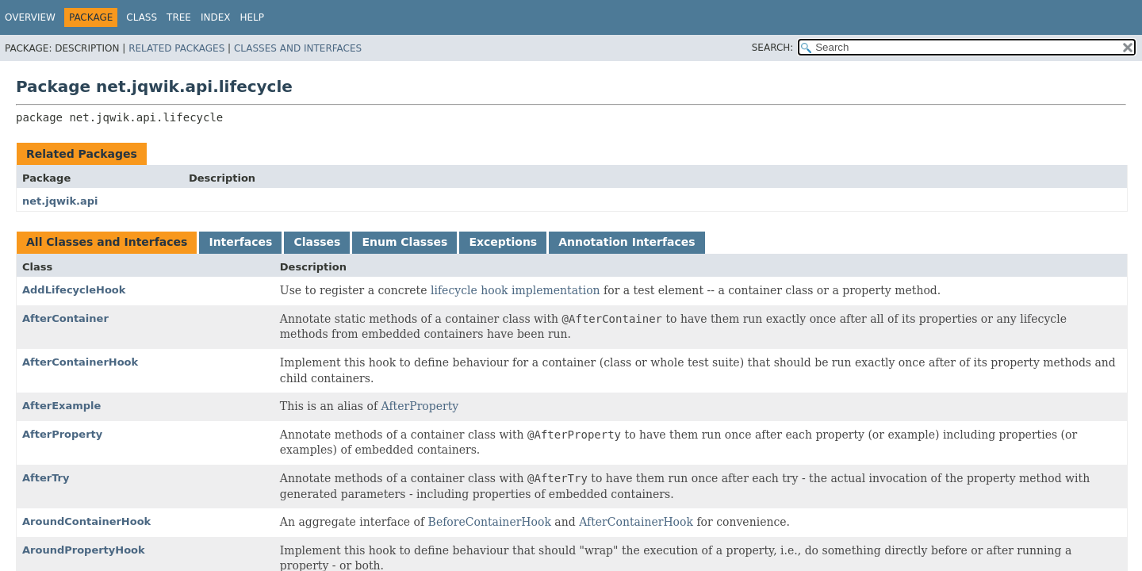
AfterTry (45, 478)
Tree (179, 17)
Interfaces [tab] (240, 242)
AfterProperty (420, 406)
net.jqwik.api (60, 201)
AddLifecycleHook (73, 290)
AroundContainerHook (86, 521)
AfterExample (61, 406)
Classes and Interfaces (298, 48)
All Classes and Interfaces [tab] (106, 242)
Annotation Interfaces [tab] (626, 242)
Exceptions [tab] (503, 242)
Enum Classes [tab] (404, 242)
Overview (30, 17)
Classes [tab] (316, 242)
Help (252, 17)
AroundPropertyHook (83, 550)
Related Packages (176, 48)
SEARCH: (773, 47)
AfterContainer (65, 318)
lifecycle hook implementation (515, 290)
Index (216, 17)
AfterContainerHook (80, 362)
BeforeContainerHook (489, 521)
